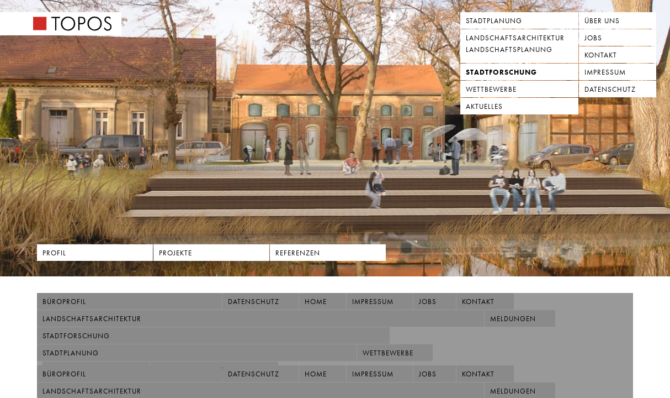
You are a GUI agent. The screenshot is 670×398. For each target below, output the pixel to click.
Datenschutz (610, 89)
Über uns (602, 20)
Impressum (605, 72)
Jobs (593, 38)
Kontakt (600, 55)
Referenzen (297, 253)
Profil (54, 253)
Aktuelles (484, 106)
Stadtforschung (501, 72)
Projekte (175, 253)
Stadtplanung (494, 20)
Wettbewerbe (491, 89)
